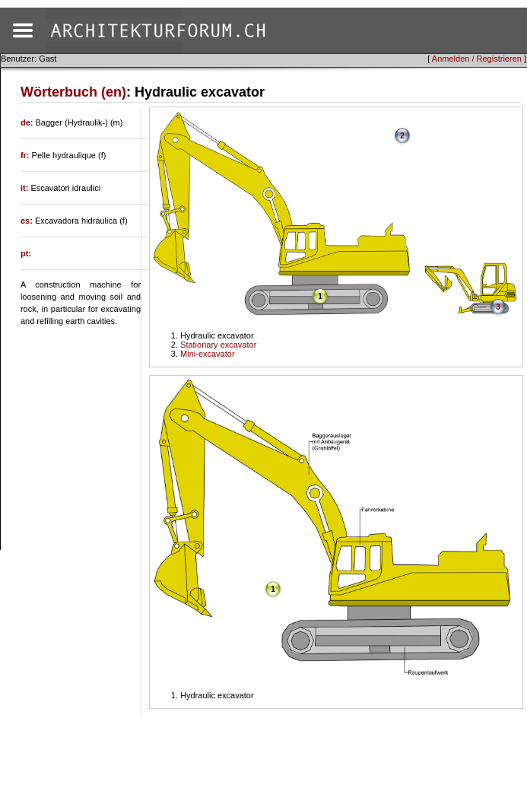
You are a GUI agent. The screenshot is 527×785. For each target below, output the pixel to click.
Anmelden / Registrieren (477, 58)
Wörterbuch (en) (73, 92)
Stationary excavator (218, 344)
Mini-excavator (207, 353)
